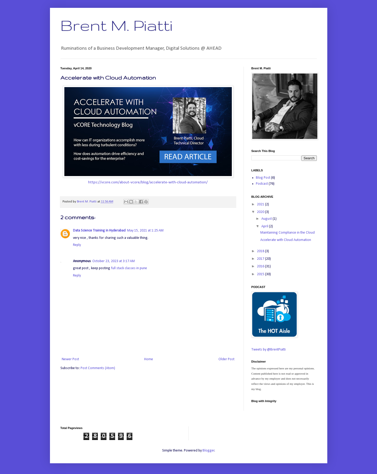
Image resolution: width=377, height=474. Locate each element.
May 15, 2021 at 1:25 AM (145, 231)
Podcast (262, 184)
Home (148, 359)
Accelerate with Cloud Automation (285, 240)
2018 (261, 251)
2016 (261, 266)
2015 (261, 274)
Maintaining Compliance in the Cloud (287, 233)
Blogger (208, 451)
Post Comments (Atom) (98, 368)
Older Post (226, 359)
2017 (261, 259)
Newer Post (70, 359)
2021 (261, 204)
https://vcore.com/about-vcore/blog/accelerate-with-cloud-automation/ (148, 182)
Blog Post (263, 178)
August (267, 219)
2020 (261, 212)
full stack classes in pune (129, 268)
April (265, 226)
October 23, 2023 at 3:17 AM (113, 261)
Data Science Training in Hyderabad (99, 231)
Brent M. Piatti (116, 25)
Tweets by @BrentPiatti (268, 350)
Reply (77, 245)
